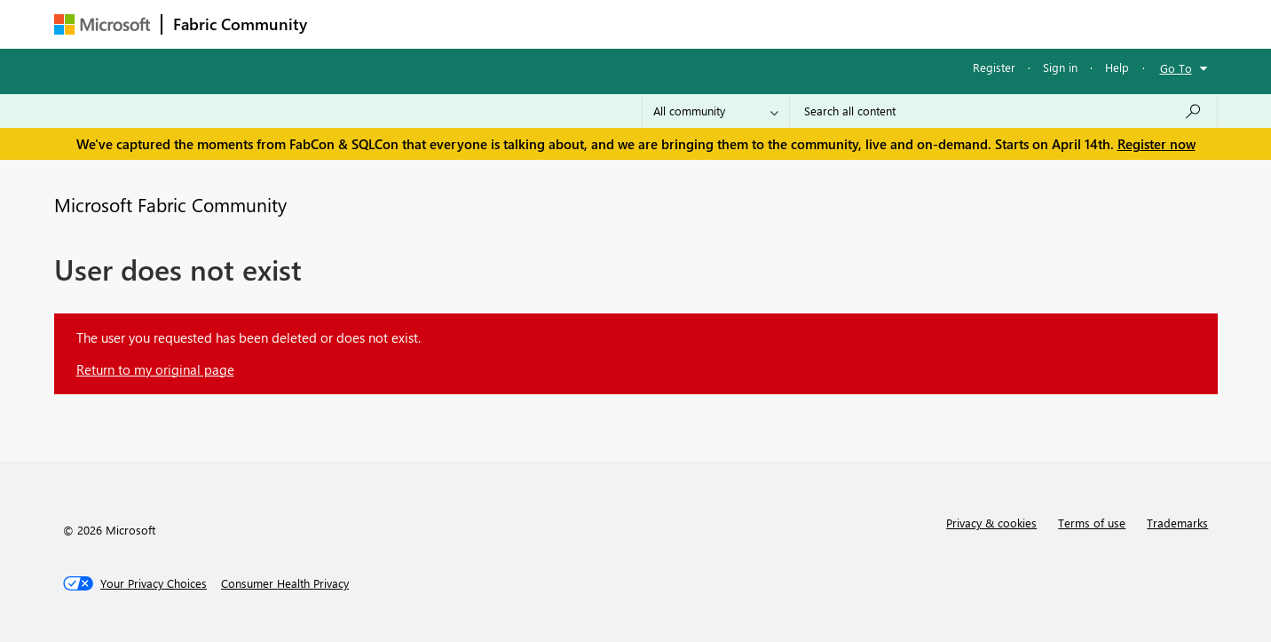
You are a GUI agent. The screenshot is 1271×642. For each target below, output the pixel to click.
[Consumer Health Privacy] (285, 583)
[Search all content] (1003, 111)
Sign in (1060, 67)
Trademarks (1177, 522)
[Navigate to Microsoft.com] (102, 24)
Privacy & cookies (991, 522)
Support (800, 23)
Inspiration (426, 23)
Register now (1156, 144)
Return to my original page (155, 369)
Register (994, 67)
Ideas (498, 23)
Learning (725, 23)
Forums (347, 23)
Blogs (657, 23)
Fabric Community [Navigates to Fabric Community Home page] (240, 24)
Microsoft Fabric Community (170, 204)
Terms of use (1091, 522)
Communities (577, 23)
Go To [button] (1176, 67)
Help (1117, 67)
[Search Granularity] (716, 111)
